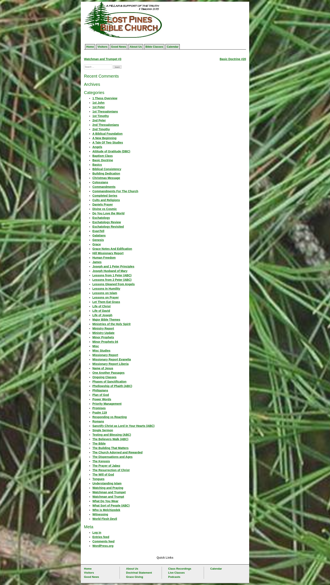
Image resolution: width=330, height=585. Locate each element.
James (97, 262)
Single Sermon (102, 430)
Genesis (98, 240)
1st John (98, 102)
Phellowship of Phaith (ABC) (112, 386)
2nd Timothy (101, 129)
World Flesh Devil (104, 518)
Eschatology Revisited (108, 226)
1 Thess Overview (104, 98)
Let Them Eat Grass (106, 302)
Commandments (104, 186)
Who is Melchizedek (106, 510)
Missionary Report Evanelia (111, 359)
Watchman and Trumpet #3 (102, 59)
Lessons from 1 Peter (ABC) (112, 275)
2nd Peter (99, 120)
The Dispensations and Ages (112, 457)
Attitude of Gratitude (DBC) (111, 151)
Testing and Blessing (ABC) (111, 434)
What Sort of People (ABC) (111, 505)
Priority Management (106, 403)
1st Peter (98, 107)
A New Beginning (104, 138)
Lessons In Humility (106, 288)
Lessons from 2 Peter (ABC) (112, 279)
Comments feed (103, 541)
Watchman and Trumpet (109, 492)
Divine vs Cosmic (104, 209)
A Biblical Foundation (107, 133)
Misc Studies (101, 350)
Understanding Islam (106, 483)
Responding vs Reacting (109, 417)
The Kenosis (101, 461)
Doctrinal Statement (139, 572)
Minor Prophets (103, 337)
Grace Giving (134, 576)
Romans (98, 421)
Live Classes (176, 572)
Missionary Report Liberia (110, 364)
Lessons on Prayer (105, 297)
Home (90, 46)
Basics (97, 164)
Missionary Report (105, 355)
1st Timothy (100, 116)
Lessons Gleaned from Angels (113, 284)
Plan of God (100, 395)
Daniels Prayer (102, 204)
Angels (97, 147)
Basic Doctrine (102, 160)
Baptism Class (102, 155)
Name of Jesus (102, 368)
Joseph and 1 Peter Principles (113, 266)
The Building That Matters (110, 448)
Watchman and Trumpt (108, 496)
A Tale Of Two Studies (107, 142)
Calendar (172, 46)
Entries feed (100, 537)
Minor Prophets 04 (105, 341)
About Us (136, 46)
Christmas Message (106, 178)
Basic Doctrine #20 (233, 59)
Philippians (100, 390)
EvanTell (98, 231)
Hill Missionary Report (108, 253)
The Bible (99, 443)
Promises (99, 408)
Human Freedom (104, 257)
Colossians (100, 182)
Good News (118, 46)
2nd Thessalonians (105, 124)
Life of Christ (101, 306)
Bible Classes (154, 46)
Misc (95, 346)
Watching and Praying (107, 488)
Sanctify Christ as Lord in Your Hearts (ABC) (123, 426)
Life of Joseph (102, 315)
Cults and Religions (106, 200)
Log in (96, 532)
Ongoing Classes (104, 377)
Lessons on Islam (104, 293)
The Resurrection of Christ (111, 470)
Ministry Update (103, 333)
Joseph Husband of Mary (109, 271)
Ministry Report (103, 328)
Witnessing (100, 514)
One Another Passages (108, 372)
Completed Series (104, 195)
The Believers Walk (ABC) (110, 439)
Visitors (102, 46)
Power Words (101, 399)
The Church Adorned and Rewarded (117, 452)
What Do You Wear (105, 501)
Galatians (99, 235)
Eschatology (101, 217)
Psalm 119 (99, 412)
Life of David (101, 310)
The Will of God (103, 474)
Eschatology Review (106, 222)
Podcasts (174, 576)
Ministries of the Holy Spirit (111, 324)
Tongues (98, 479)
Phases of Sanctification (109, 381)
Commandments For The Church (115, 191)
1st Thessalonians (105, 111)
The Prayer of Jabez (106, 465)
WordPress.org (102, 545)
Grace (96, 244)
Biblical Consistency (106, 169)
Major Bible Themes (106, 319)
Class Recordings (179, 568)
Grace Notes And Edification (112, 248)
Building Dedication (106, 173)
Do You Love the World (108, 213)
